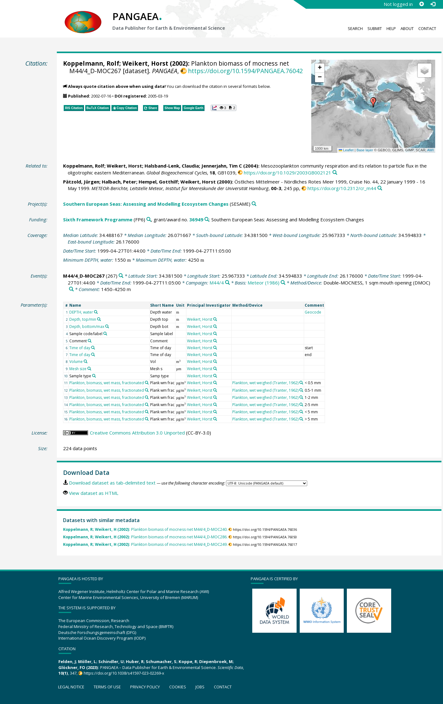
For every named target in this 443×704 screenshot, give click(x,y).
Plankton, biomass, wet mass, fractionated (106, 382)
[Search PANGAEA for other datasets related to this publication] (334, 172)
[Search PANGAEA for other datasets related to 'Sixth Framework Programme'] (148, 219)
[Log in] (432, 4)
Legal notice (71, 687)
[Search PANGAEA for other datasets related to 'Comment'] (89, 341)
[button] (373, 103)
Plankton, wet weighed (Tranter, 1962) (265, 382)
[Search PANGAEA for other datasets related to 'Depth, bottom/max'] (107, 326)
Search (355, 28)
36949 (196, 219)
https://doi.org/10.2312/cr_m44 (342, 188)
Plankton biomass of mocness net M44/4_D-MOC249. (145, 544)
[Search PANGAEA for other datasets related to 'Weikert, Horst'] (215, 319)
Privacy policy (145, 687)
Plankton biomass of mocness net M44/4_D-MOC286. (145, 537)
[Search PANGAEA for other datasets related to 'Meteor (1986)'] (283, 282)
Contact (427, 28)
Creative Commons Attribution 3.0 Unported (137, 433)
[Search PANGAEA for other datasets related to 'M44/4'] (227, 282)
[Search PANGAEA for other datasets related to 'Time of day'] (93, 347)
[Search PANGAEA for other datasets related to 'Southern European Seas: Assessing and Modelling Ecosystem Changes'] (254, 204)
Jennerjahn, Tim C (221, 166)
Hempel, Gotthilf (158, 182)
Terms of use (107, 687)
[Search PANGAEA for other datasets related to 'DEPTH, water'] (96, 312)
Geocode (313, 312)
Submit (374, 28)
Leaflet (346, 150)
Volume (76, 361)
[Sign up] (421, 4)
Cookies (177, 687)
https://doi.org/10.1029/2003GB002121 (287, 172)
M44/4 (216, 282)
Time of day (79, 347)
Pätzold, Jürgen (81, 182)
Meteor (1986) (263, 282)
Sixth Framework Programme (97, 219)
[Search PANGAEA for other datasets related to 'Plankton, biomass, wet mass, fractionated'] (147, 383)
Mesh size (77, 368)
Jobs (199, 687)
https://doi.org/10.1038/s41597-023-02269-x (124, 673)
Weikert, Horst (145, 63)
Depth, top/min (82, 319)
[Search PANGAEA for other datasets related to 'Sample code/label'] (105, 333)
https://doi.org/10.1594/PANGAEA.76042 (245, 71)
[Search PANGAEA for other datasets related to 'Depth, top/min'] (99, 319)
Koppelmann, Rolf (91, 63)
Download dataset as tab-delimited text (112, 483)
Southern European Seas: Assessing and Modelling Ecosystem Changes (146, 204)
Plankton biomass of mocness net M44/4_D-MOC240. (145, 529)
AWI (430, 150)
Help (391, 28)
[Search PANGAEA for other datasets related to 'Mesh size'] (89, 368)
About (407, 28)
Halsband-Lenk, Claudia (172, 166)
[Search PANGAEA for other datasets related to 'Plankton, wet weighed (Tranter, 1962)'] (301, 383)
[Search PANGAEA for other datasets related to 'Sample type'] (94, 376)
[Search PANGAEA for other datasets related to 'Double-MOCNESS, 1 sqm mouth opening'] (71, 289)
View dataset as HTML (93, 493)
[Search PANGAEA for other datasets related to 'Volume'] (85, 361)
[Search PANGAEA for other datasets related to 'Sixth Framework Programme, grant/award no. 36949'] (206, 219)
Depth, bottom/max (86, 326)
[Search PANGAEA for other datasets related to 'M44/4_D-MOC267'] (121, 276)
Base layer (365, 150)
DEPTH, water (81, 312)
